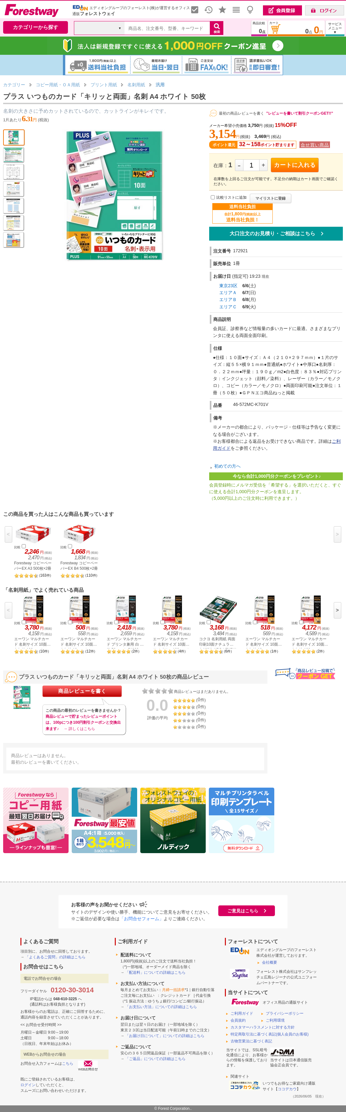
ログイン (28, 1085)
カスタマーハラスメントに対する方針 (263, 1027)
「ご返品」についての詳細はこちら (155, 1059)
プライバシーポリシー (285, 1013)
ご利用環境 (275, 1020)
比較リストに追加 (231, 198)
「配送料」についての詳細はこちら (155, 972)
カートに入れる (295, 165)
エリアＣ (228, 306)
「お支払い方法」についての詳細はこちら (161, 1007)
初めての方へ (227, 466)
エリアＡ (228, 292)
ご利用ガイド (242, 1013)
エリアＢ (228, 299)
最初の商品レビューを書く (241, 113)
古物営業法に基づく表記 (251, 1041)
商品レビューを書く (82, 691)
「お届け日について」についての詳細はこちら (164, 1036)
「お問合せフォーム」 (142, 918)
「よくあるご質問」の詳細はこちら (55, 957)
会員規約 (238, 1020)
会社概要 (269, 962)
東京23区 (228, 285)
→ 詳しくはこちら (79, 729)
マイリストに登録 (270, 198)
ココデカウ (287, 1089)
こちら (67, 1063)
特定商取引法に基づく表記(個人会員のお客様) (270, 1034)
